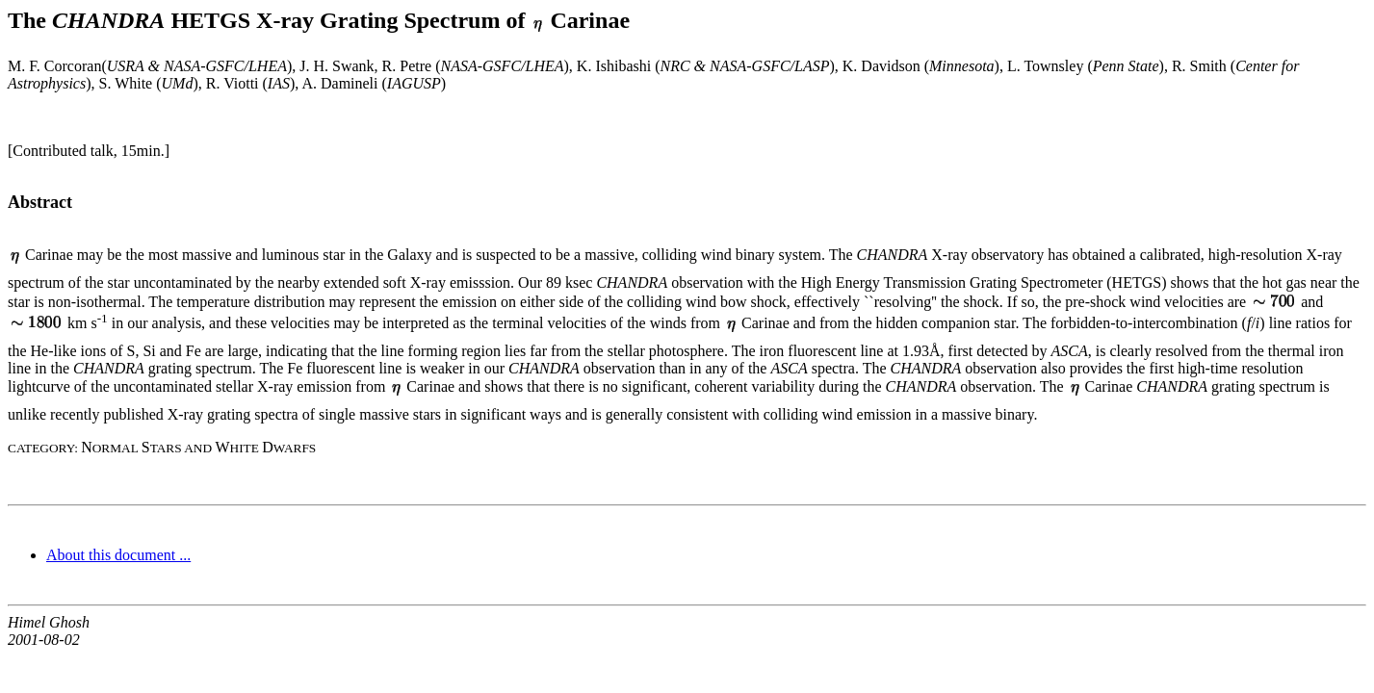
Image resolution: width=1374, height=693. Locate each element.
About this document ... (118, 555)
